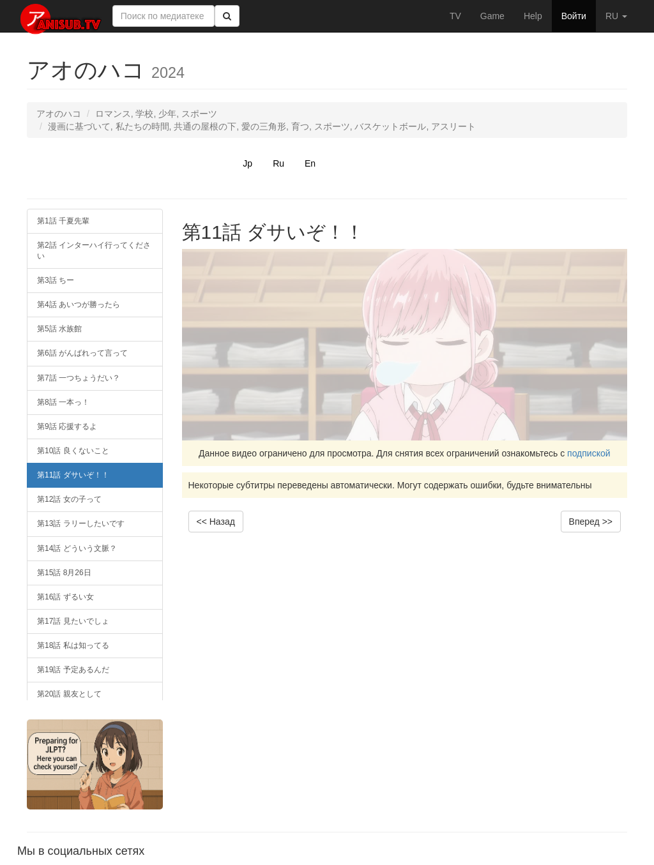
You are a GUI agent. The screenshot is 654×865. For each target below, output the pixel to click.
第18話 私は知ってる (73, 645)
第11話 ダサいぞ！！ (73, 474)
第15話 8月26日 (64, 572)
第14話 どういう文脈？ (77, 548)
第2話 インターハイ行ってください (94, 250)
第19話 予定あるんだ (73, 669)
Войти (573, 16)
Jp (247, 163)
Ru (278, 163)
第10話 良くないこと (73, 450)
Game (492, 16)
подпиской (589, 453)
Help (533, 16)
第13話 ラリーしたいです (81, 523)
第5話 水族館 (59, 328)
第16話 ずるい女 (65, 596)
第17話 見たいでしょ (73, 621)
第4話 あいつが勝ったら (78, 304)
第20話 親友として (69, 693)
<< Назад (216, 521)
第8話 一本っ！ (63, 402)
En (310, 163)
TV (455, 16)
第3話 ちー (55, 280)
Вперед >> (590, 521)
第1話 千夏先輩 (63, 220)
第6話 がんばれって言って (82, 353)
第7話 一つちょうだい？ (78, 377)
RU (616, 16)
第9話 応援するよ (67, 426)
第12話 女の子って (69, 499)
